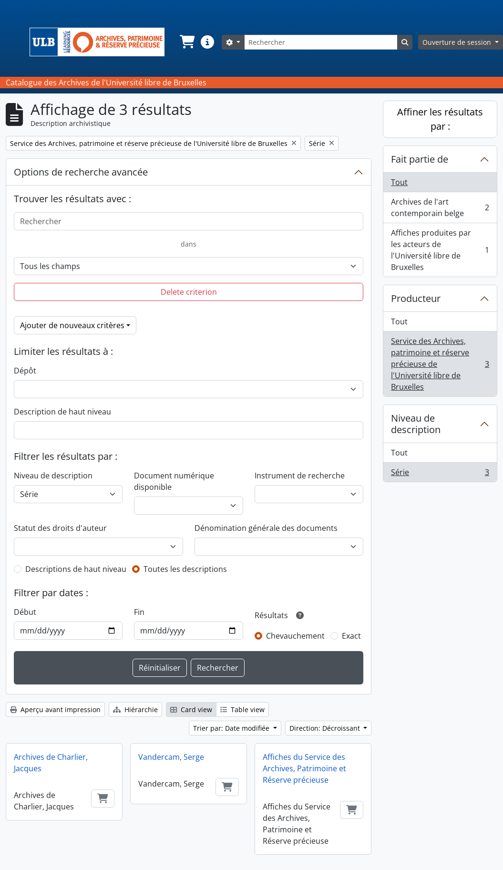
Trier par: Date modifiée (232, 728)
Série (439, 474)
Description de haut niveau (62, 411)
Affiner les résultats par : (440, 119)
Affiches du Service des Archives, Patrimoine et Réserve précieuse (304, 768)
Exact (351, 636)
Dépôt (25, 370)
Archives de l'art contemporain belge (439, 207)
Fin (139, 612)
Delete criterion (189, 292)
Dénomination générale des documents (266, 528)
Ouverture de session (457, 42)
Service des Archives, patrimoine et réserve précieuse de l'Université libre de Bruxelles (439, 364)
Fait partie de (419, 159)
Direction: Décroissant (325, 728)
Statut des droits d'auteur (60, 528)
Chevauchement (295, 636)
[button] (186, 41)
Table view (242, 709)
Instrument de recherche (300, 475)
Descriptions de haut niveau (75, 569)
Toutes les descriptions (185, 569)
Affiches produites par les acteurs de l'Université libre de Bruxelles (439, 250)
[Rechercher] (321, 42)
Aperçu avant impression (55, 709)
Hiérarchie (135, 709)
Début (25, 612)
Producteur (416, 298)
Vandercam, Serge (171, 757)
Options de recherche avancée (81, 172)
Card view (191, 709)
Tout (399, 182)
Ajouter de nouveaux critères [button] (72, 325)
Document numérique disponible (174, 481)
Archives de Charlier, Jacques (51, 763)
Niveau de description (53, 475)
